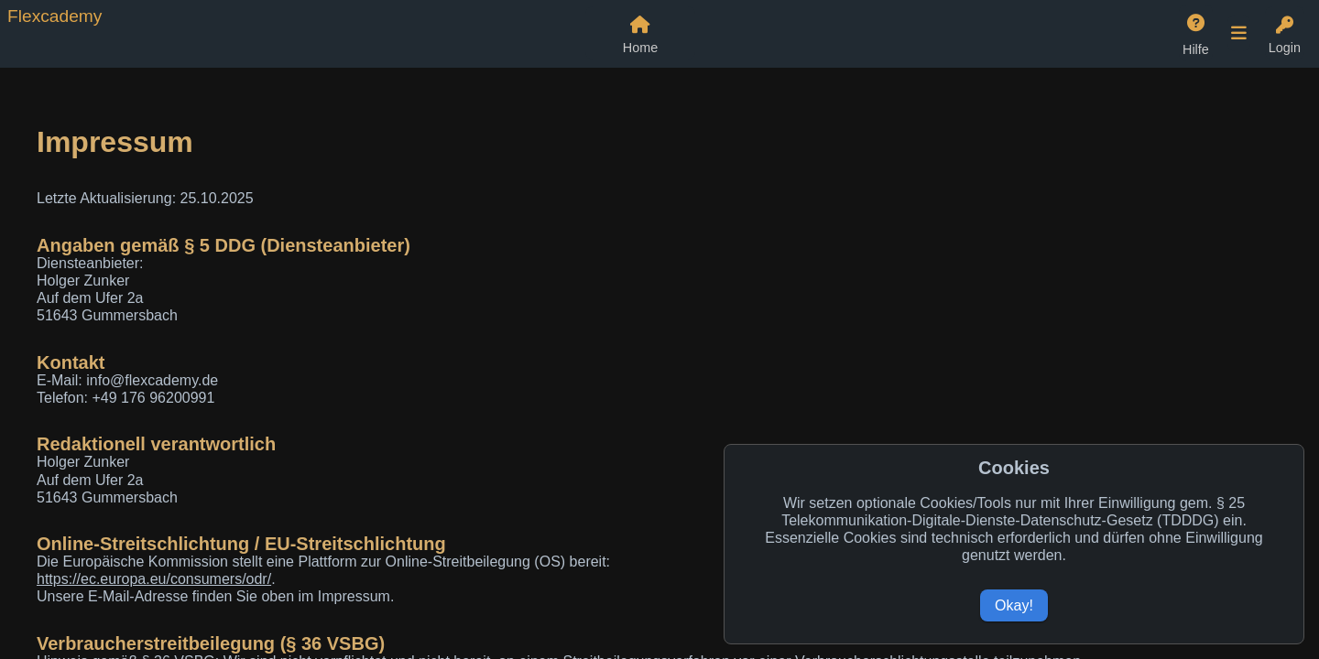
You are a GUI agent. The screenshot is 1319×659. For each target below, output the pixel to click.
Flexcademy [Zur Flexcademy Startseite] (54, 16)
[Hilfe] (1196, 33)
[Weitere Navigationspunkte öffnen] (1238, 33)
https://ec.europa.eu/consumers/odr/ (154, 579)
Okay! (1014, 605)
